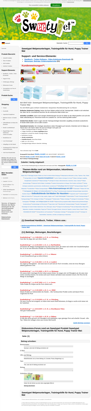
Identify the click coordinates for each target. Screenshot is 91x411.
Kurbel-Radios (8, 198)
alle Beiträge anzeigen (82, 323)
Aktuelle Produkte (7, 58)
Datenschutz (70, 2)
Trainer (5, 107)
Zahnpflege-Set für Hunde (9, 144)
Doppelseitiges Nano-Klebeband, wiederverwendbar (8, 132)
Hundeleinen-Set (7, 137)
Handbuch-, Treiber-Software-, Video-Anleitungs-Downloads (47, 59)
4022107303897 (53, 154)
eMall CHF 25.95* (45, 156)
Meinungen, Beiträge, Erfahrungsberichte (40, 61)
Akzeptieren (56, 5)
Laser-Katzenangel (7, 141)
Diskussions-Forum (7, 85)
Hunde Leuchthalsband (8, 127)
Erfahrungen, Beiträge (8, 82)
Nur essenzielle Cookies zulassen (39, 5)
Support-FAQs (6, 78)
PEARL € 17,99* (71, 165)
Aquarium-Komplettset (8, 114)
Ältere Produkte (7, 60)
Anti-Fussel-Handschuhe (9, 152)
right (89, 93)
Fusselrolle (5, 111)
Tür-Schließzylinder (10, 194)
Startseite (59, 43)
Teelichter (7, 181)
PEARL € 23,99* (40, 154)
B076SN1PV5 (61, 154)
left (22, 93)
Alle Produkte (6, 63)
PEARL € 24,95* (60, 156)
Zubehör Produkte (7, 66)
